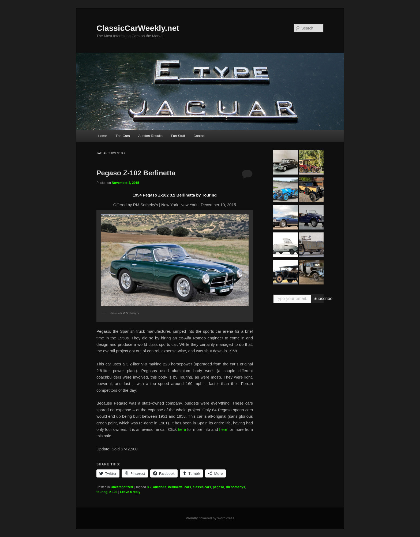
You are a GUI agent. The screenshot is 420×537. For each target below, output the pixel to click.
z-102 (113, 492)
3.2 (149, 487)
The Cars (122, 136)
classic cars (202, 487)
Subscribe (318, 298)
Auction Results (150, 136)
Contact (199, 136)
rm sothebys (235, 487)
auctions (159, 487)
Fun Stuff (178, 136)
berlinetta (175, 487)
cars (187, 487)
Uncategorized (122, 487)
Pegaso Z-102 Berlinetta (135, 173)
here (182, 429)
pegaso (218, 487)
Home (102, 136)
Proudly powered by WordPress (210, 518)
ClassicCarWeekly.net (137, 28)
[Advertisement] (298, 390)
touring (101, 492)
